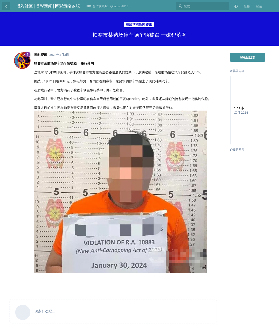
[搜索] (202, 6)
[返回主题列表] (6, 6)
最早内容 (237, 71)
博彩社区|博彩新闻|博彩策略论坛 (48, 6)
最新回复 (237, 150)
